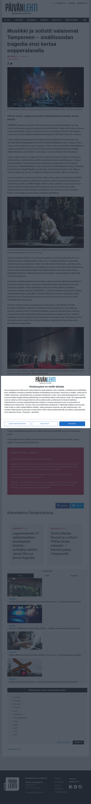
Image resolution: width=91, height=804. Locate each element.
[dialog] (45, 402)
